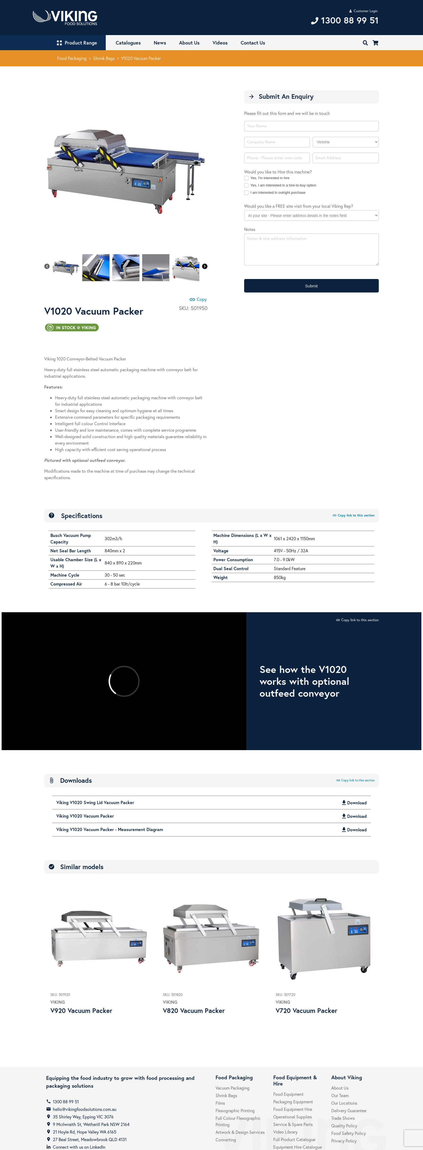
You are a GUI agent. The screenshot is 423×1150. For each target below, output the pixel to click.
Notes (249, 229)
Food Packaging (72, 58)
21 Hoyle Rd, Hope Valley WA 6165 (84, 1132)
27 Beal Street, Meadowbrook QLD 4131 (90, 1139)
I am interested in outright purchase (274, 192)
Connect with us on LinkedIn (79, 1147)
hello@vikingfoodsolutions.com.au (84, 1109)
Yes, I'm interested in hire (266, 178)
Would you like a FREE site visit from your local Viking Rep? (298, 206)
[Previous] (47, 266)
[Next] (204, 266)
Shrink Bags (104, 58)
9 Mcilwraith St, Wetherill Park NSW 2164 (91, 1124)
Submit (311, 286)
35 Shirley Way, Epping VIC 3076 (83, 1117)
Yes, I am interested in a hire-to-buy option (280, 185)
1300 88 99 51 (66, 1101)
